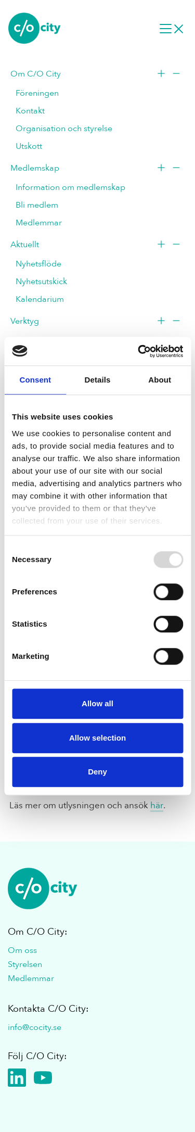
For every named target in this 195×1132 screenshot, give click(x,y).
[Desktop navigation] (172, 28)
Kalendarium (40, 299)
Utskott (29, 146)
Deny (97, 771)
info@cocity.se (34, 1027)
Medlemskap (34, 168)
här (156, 805)
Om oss (22, 950)
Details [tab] (98, 379)
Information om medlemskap (70, 187)
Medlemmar (39, 222)
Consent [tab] (35, 379)
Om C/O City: (37, 931)
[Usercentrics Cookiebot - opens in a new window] (139, 351)
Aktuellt (24, 244)
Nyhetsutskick (41, 281)
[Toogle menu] (167, 75)
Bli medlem (37, 205)
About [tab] (159, 379)
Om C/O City (35, 74)
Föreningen (37, 93)
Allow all (97, 703)
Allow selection (97, 737)
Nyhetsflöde (38, 264)
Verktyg (24, 321)
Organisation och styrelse (64, 128)
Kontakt (30, 111)
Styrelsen (25, 964)
